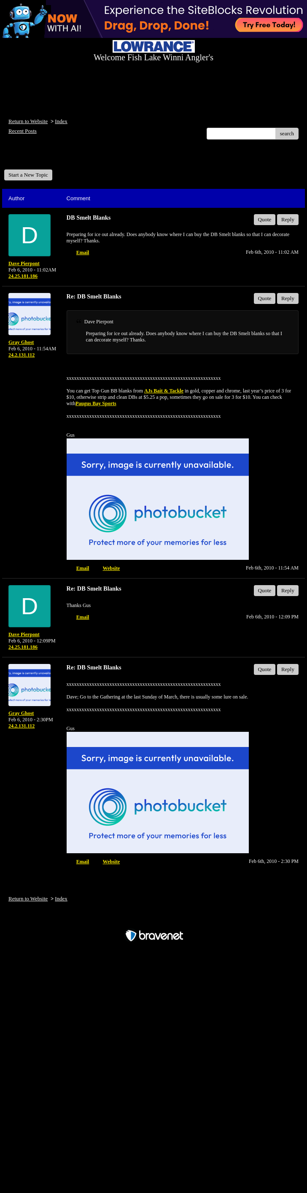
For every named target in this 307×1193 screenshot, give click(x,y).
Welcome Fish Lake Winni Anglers (49, 157)
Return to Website (28, 121)
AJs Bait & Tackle (163, 391)
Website (111, 568)
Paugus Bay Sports (95, 403)
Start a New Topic (28, 175)
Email (82, 252)
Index (61, 121)
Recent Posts (22, 131)
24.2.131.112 (21, 355)
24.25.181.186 (23, 276)
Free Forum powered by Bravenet (153, 921)
